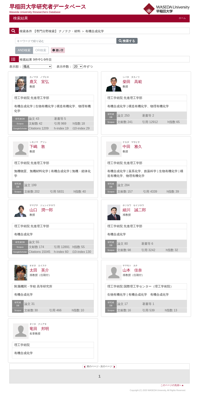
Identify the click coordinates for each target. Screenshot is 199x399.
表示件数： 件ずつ (75, 67)
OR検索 (40, 50)
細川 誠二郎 (134, 210)
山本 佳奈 (132, 270)
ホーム (182, 18)
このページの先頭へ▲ (172, 385)
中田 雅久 (132, 146)
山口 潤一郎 (41, 210)
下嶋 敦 (37, 146)
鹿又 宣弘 (39, 81)
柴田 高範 (132, 81)
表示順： (30, 67)
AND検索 (24, 50)
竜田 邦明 (39, 329)
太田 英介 (39, 270)
